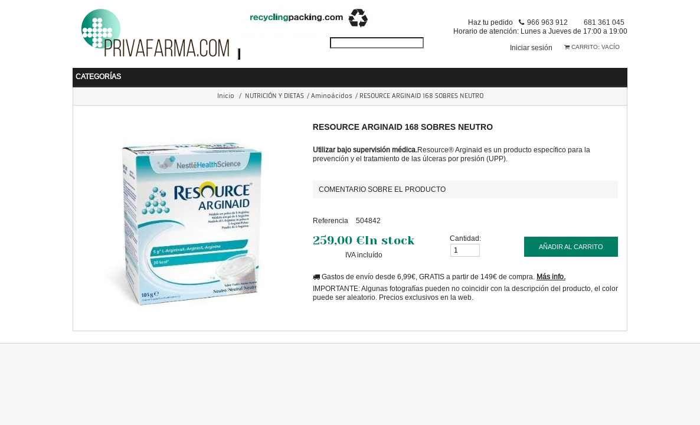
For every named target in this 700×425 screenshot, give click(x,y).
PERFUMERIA (471, 72)
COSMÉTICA (399, 72)
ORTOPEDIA (543, 72)
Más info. (551, 273)
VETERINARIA (615, 72)
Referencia (330, 217)
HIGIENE (231, 72)
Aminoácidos (331, 93)
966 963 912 (547, 22)
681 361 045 (604, 22)
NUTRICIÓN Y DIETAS (311, 72)
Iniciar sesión (531, 47)
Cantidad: (465, 235)
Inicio (225, 93)
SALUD (180, 72)
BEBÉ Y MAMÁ (118, 72)
